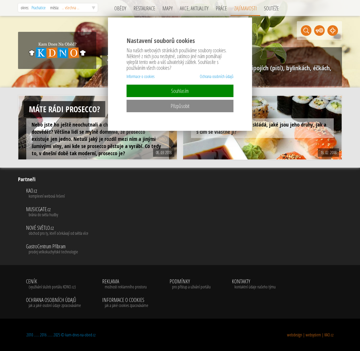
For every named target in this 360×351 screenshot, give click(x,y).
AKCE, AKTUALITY (194, 8)
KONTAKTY (254, 284)
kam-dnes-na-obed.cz (80, 335)
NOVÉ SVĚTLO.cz (57, 230)
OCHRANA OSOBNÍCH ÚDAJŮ (53, 302)
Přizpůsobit (180, 106)
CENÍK (53, 284)
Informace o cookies (140, 76)
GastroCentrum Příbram (57, 249)
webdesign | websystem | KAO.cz (310, 335)
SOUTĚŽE (271, 8)
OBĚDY (120, 8)
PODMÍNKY (190, 284)
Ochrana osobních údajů (216, 76)
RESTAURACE (144, 8)
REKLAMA (125, 284)
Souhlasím (180, 90)
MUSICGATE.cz (57, 212)
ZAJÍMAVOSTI (245, 8)
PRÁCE (221, 8)
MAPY (167, 8)
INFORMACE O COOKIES (125, 302)
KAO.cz (57, 193)
